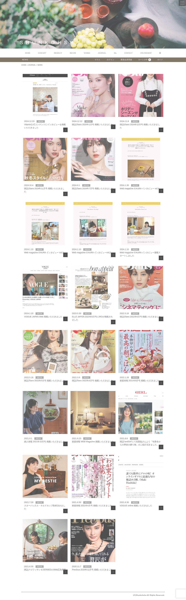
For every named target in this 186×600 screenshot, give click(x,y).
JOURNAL (102, 53)
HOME (27, 53)
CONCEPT (42, 53)
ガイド (160, 60)
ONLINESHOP (145, 53)
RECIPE (73, 53)
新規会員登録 (126, 60)
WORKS (87, 53)
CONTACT (128, 53)
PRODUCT (58, 53)
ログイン (110, 60)
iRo (115, 53)
